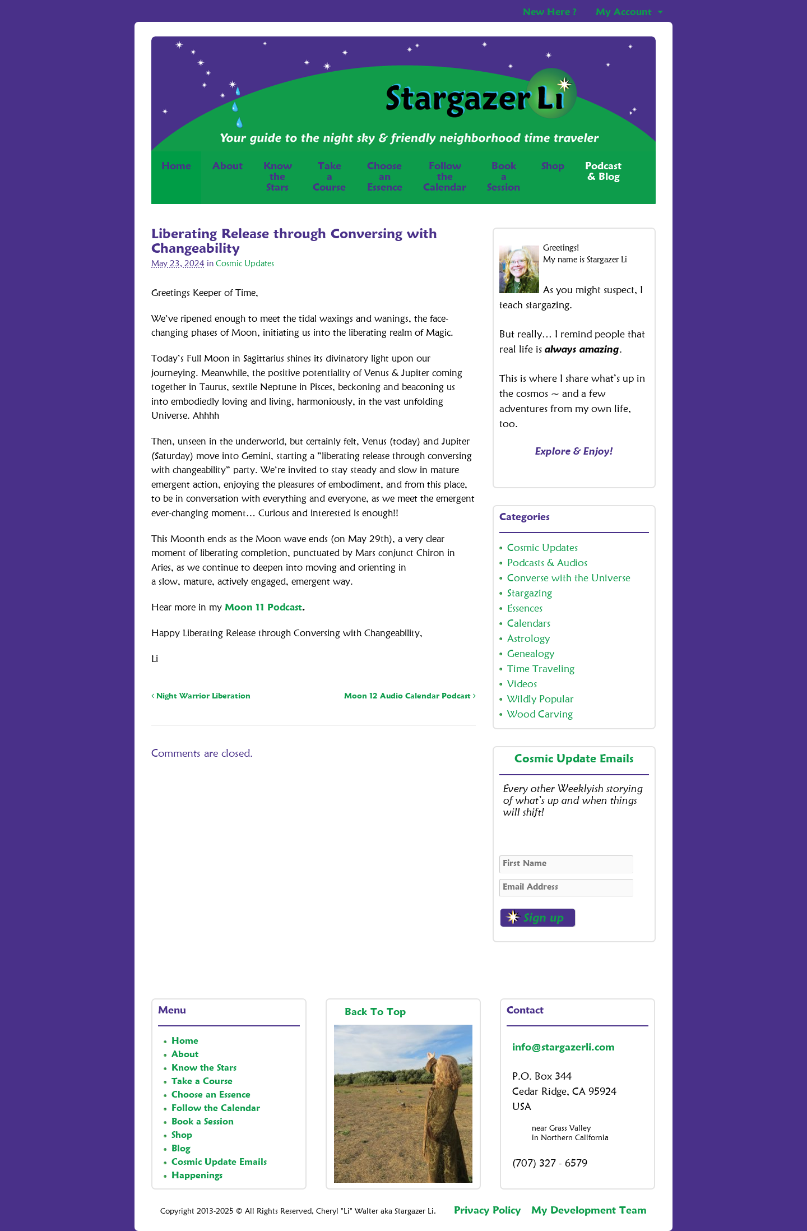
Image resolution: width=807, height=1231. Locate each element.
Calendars (528, 624)
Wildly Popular (540, 700)
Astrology (528, 639)
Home (176, 177)
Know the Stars (203, 1068)
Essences (524, 609)
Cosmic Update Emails (574, 759)
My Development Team (589, 1211)
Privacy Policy (487, 1211)
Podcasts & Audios (547, 563)
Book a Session (202, 1122)
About (227, 166)
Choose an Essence (211, 1095)
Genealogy (530, 654)
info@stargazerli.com (563, 1048)
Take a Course (202, 1081)
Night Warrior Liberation (201, 696)
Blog (180, 1149)
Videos (522, 684)
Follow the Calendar (215, 1108)
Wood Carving (540, 715)
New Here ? (550, 12)
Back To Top (377, 1012)
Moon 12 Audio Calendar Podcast (410, 696)
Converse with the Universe (568, 578)
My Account (624, 12)
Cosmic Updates (245, 264)
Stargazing (529, 594)
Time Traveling (540, 669)
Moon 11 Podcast (263, 608)
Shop (552, 177)
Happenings (196, 1176)
